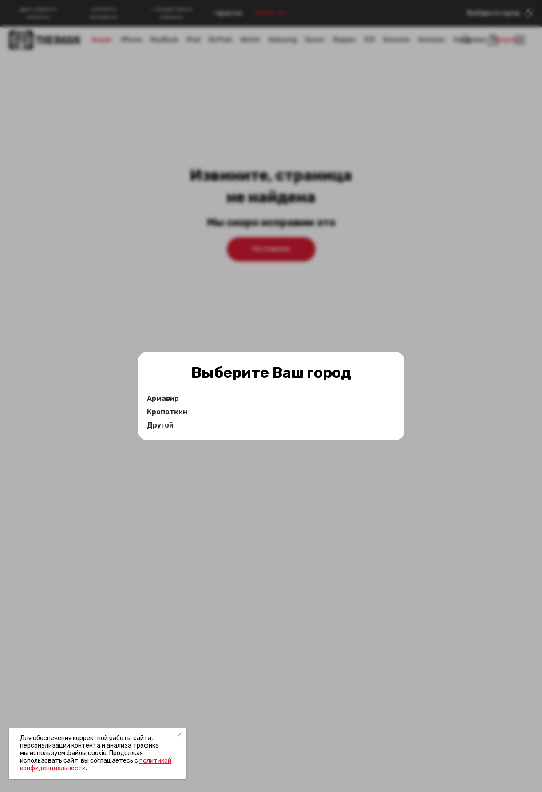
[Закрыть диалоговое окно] (528, 14)
